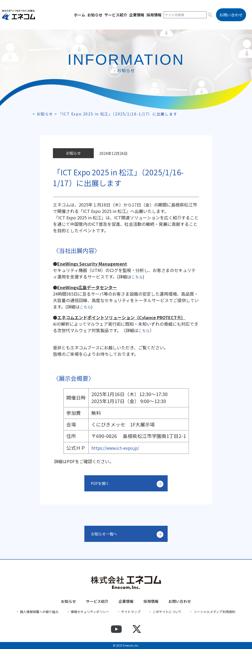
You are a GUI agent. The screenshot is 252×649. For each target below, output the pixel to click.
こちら (137, 276)
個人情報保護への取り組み (39, 612)
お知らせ (94, 14)
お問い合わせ (179, 601)
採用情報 (153, 14)
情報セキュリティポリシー (90, 612)
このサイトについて (167, 612)
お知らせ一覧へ (106, 534)
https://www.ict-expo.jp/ (119, 447)
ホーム (79, 14)
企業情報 (136, 14)
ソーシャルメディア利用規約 (214, 612)
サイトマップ (131, 612)
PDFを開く (101, 483)
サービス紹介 (116, 14)
